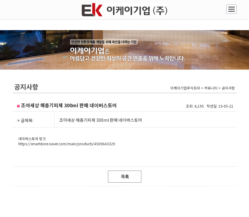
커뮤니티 (32, 81)
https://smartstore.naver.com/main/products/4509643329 (66, 159)
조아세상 (191, 48)
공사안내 (72, 48)
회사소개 (32, 48)
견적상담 (151, 48)
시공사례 (111, 48)
